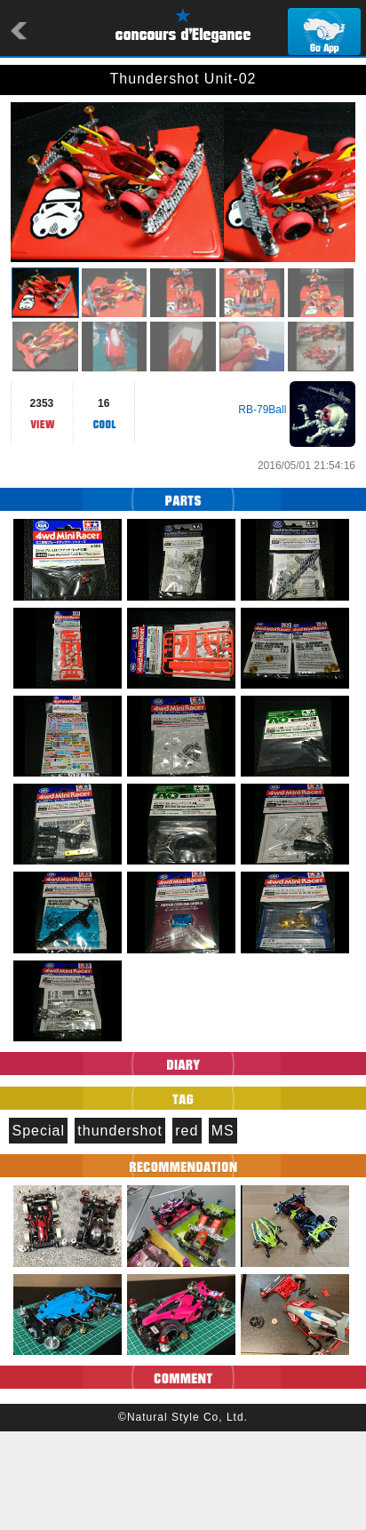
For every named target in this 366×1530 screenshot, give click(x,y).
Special (38, 1229)
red (186, 1229)
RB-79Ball (262, 508)
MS (223, 1229)
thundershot (120, 1229)
